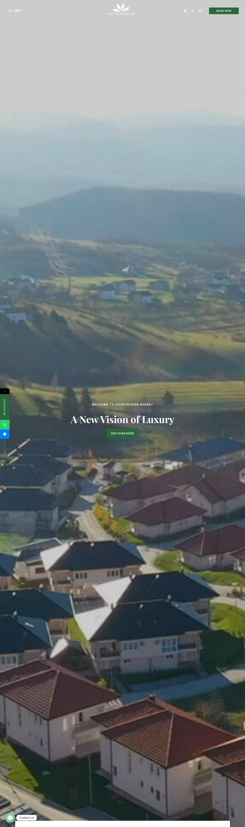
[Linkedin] (199, 10)
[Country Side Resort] (121, 9)
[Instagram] (192, 10)
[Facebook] (185, 10)
